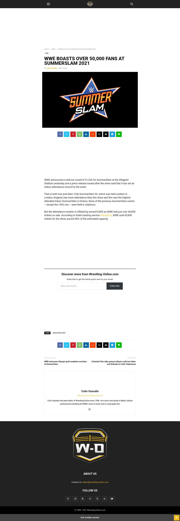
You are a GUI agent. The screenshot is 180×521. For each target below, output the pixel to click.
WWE (53, 49)
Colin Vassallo (52, 68)
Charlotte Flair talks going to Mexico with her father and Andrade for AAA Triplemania (114, 362)
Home (46, 49)
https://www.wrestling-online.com (90, 395)
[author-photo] (90, 387)
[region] (90, 29)
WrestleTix (106, 215)
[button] (48, 4)
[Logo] (90, 465)
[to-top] (176, 516)
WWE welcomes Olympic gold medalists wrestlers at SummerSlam (65, 362)
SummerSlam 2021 (59, 333)
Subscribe (114, 286)
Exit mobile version (90, 517)
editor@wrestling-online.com (95, 482)
